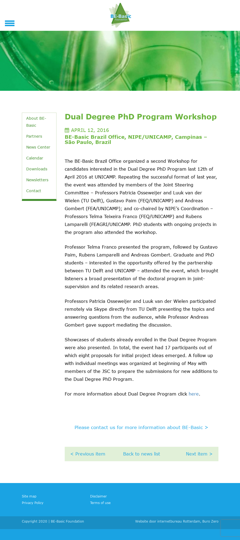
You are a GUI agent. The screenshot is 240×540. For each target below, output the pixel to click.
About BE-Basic (36, 122)
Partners (34, 136)
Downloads (36, 169)
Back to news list (141, 453)
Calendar (34, 158)
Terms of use (100, 503)
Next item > (199, 453)
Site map (29, 496)
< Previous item (87, 453)
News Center (38, 147)
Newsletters (37, 179)
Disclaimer (98, 496)
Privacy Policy (32, 503)
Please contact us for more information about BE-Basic (141, 427)
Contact (33, 190)
